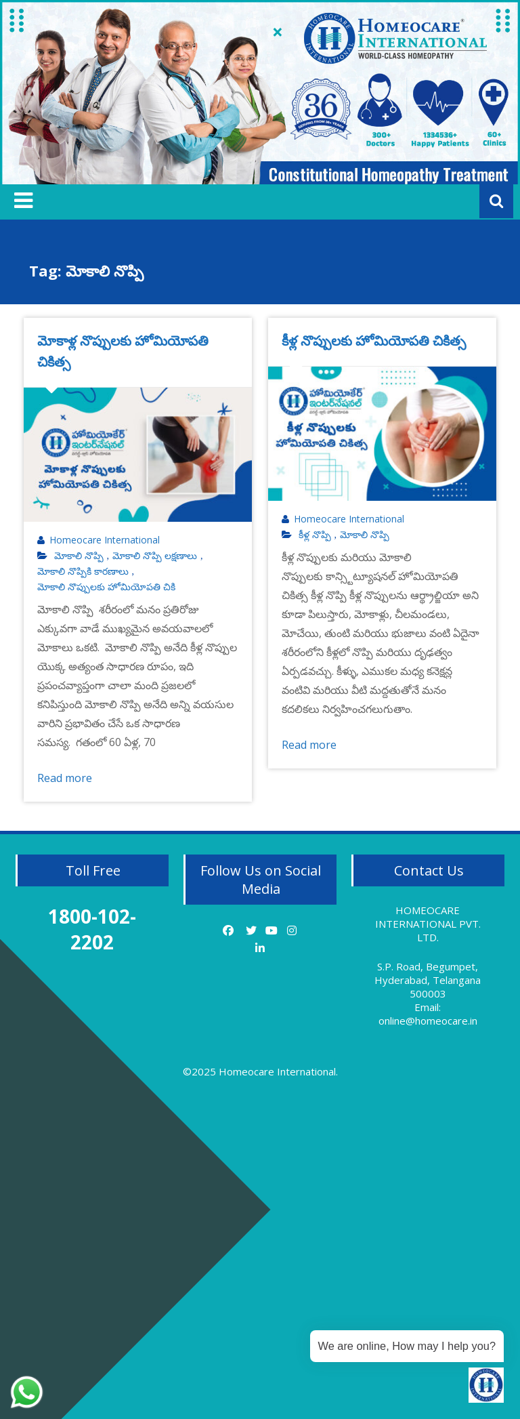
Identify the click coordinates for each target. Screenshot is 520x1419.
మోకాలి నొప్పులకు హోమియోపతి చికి (106, 587)
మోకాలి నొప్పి (79, 556)
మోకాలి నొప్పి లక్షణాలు (154, 556)
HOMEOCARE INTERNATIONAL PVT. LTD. (428, 923)
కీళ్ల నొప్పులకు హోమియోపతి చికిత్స (374, 340)
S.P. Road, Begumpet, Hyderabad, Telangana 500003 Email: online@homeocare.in (427, 993)
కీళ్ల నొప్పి (315, 535)
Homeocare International (104, 540)
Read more (64, 777)
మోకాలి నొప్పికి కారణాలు (83, 571)
